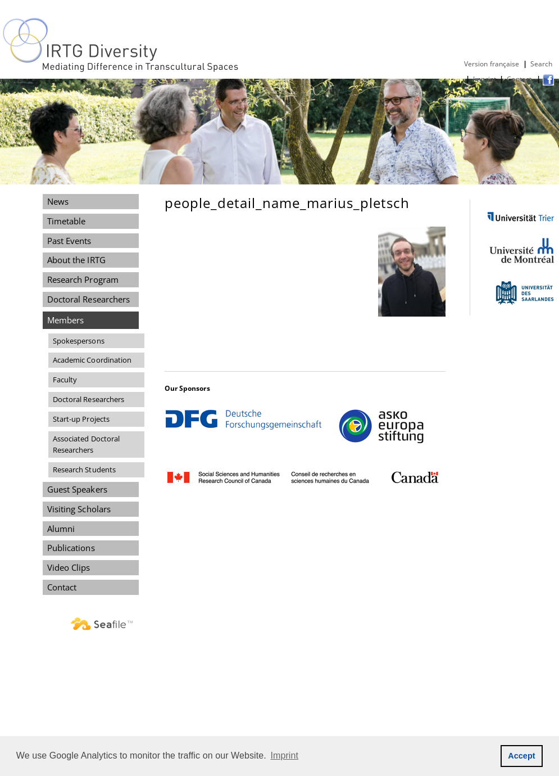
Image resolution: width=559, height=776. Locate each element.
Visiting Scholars (79, 509)
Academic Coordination (92, 360)
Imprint (484, 79)
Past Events (69, 240)
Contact (520, 79)
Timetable (66, 221)
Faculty (65, 380)
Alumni (61, 528)
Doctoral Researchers (88, 299)
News (58, 201)
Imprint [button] (285, 755)
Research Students (84, 469)
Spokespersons (78, 341)
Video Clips (68, 567)
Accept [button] (521, 755)
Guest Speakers (77, 489)
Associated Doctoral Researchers (86, 444)
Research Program (83, 279)
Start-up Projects (81, 419)
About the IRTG (76, 259)
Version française (491, 64)
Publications (71, 547)
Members (65, 320)
